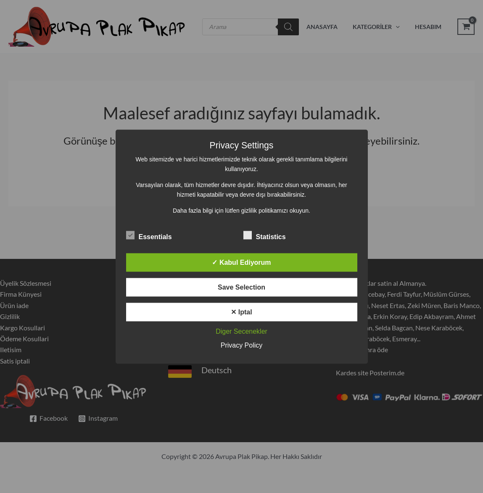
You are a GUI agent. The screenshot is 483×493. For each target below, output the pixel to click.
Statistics (264, 235)
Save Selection (241, 286)
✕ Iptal (241, 311)
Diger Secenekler (241, 331)
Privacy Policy (242, 344)
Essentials (149, 235)
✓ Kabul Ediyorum (241, 262)
